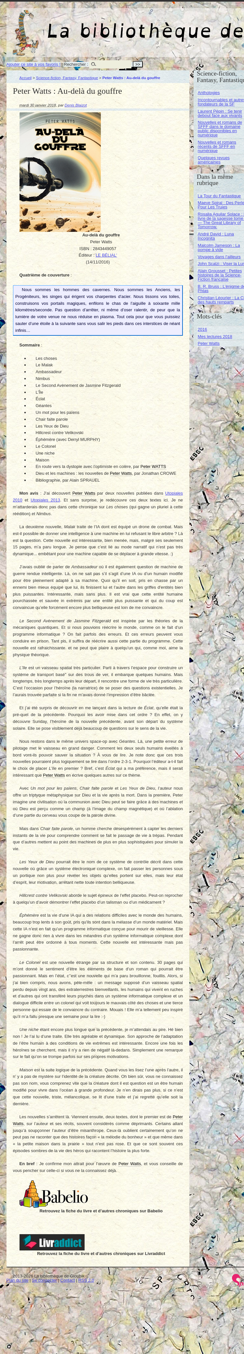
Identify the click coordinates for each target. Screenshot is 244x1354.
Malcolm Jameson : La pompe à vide (219, 247)
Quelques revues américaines (214, 159)
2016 (202, 329)
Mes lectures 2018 (215, 336)
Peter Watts (209, 343)
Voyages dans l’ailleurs (219, 256)
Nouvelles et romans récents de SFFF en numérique (217, 146)
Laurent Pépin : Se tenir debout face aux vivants (220, 113)
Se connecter (44, 1280)
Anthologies (209, 92)
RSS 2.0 (86, 1280)
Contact (67, 1280)
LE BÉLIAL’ (106, 255)
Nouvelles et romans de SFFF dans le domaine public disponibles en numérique (220, 128)
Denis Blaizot (76, 105)
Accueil (26, 78)
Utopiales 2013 (45, 500)
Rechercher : (76, 64)
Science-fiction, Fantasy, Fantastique (67, 78)
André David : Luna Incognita (216, 236)
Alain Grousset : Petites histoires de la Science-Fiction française (220, 275)
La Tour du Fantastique (219, 195)
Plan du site (18, 1280)
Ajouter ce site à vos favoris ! (34, 64)
